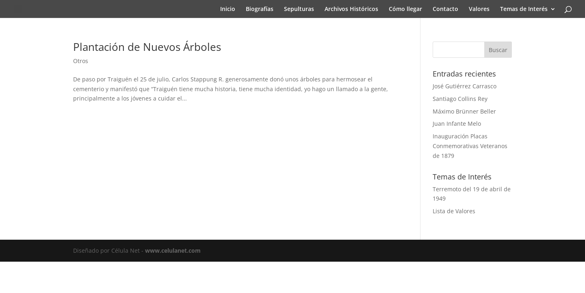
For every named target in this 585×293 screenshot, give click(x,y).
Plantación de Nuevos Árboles (147, 46)
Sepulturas (299, 9)
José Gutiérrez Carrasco (464, 86)
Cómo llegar (405, 9)
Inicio (227, 9)
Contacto (445, 9)
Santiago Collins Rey (460, 99)
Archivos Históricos (351, 9)
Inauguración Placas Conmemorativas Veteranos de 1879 (470, 146)
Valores (479, 9)
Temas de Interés (524, 9)
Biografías (259, 9)
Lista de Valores (454, 211)
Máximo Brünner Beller (464, 111)
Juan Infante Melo (457, 123)
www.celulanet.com (173, 250)
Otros (80, 61)
